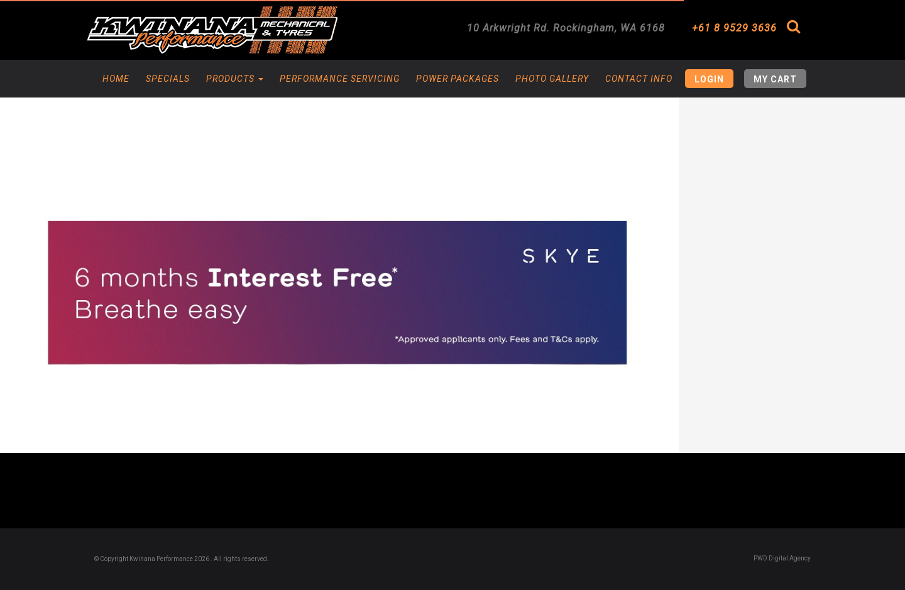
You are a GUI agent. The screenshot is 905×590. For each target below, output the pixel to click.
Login (709, 79)
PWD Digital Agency (782, 558)
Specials (168, 79)
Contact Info (638, 79)
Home (115, 79)
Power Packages (457, 79)
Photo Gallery (552, 79)
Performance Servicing (340, 79)
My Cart (775, 79)
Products (234, 79)
